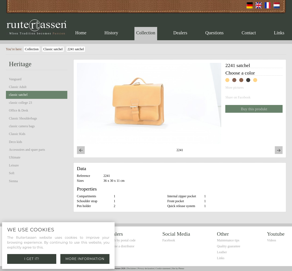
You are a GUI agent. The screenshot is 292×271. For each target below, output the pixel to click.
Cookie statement (163, 268)
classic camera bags (22, 126)
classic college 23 (20, 102)
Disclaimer (131, 268)
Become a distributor (120, 246)
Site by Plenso (178, 268)
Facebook (168, 240)
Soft (12, 173)
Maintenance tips (228, 240)
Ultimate (14, 157)
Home (81, 32)
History (111, 32)
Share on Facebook (237, 97)
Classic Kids (17, 134)
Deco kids (15, 142)
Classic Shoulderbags (23, 118)
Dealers (180, 32)
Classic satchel (53, 49)
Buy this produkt (254, 109)
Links (279, 32)
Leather (222, 252)
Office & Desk (18, 110)
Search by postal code (121, 240)
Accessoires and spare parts (27, 149)
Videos (271, 240)
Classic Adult (18, 87)
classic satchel (18, 94)
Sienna (13, 181)
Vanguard (15, 79)
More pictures (234, 87)
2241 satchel (76, 49)
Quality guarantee (228, 246)
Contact (249, 32)
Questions (214, 32)
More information (85, 259)
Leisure (14, 165)
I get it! (31, 259)
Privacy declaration (146, 268)
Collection (145, 32)
